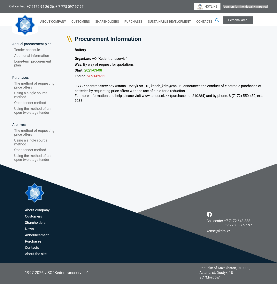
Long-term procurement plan (32, 63)
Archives (19, 125)
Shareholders (107, 21)
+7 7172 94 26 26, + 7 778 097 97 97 (55, 6)
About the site (36, 254)
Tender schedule (27, 50)
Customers (80, 21)
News (29, 229)
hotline (207, 7)
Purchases (133, 21)
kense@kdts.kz (218, 231)
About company (53, 21)
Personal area (237, 20)
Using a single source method (31, 95)
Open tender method (30, 103)
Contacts (204, 21)
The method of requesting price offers (34, 85)
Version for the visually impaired (245, 6)
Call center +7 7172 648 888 (228, 221)
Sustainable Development (169, 21)
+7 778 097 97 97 (238, 225)
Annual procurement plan (31, 44)
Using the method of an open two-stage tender (32, 111)
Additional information (31, 56)
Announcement (37, 235)
